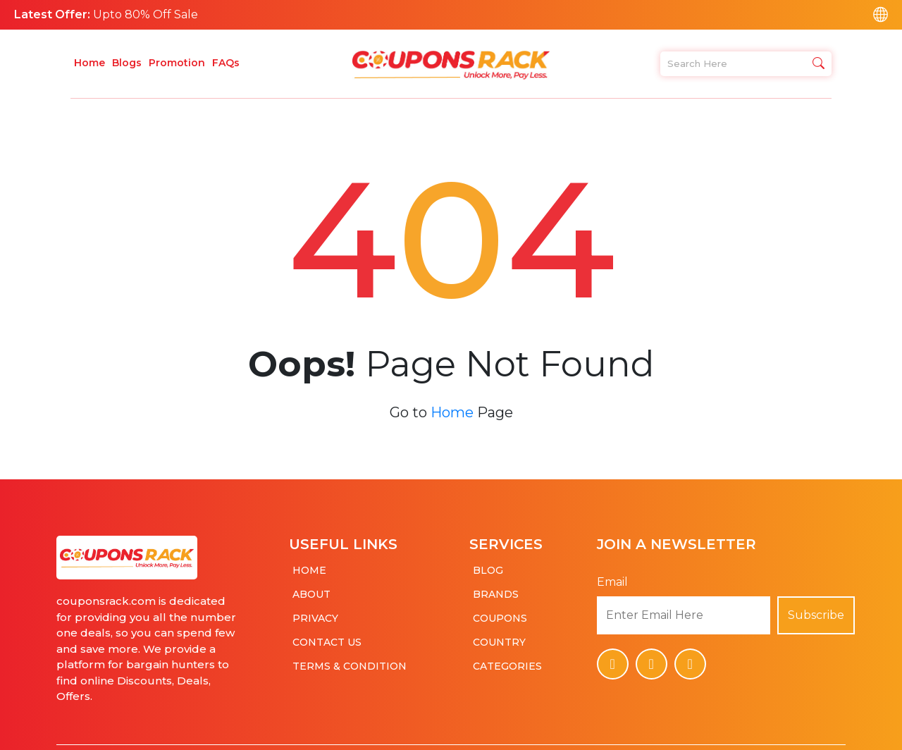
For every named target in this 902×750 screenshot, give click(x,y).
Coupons (500, 611)
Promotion (177, 62)
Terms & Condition (349, 659)
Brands (496, 587)
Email (612, 575)
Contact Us (327, 635)
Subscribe (816, 608)
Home (89, 62)
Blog (488, 563)
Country (499, 635)
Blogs (127, 62)
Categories (507, 659)
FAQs (226, 62)
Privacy (315, 611)
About (311, 587)
